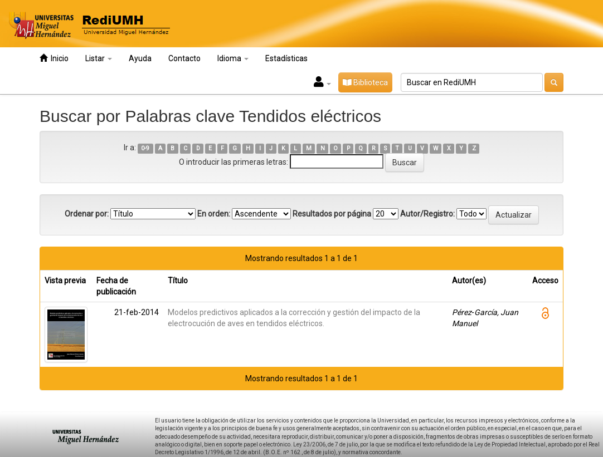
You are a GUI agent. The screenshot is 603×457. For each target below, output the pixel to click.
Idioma (233, 58)
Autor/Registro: (427, 213)
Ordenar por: (87, 213)
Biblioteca (365, 82)
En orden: (213, 213)
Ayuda (140, 58)
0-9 (145, 148)
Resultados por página (332, 213)
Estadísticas (286, 58)
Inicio (54, 58)
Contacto (184, 58)
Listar (98, 58)
